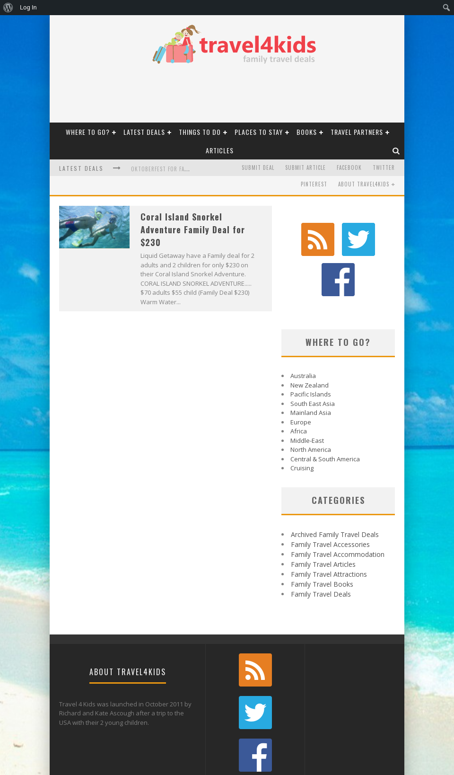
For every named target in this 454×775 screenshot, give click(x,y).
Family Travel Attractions (329, 531)
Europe (300, 379)
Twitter (384, 167)
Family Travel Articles (323, 521)
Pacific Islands (310, 351)
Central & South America (325, 416)
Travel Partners (357, 132)
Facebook (349, 167)
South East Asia (312, 360)
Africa (298, 388)
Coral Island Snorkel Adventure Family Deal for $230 (192, 229)
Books (307, 132)
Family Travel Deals (321, 550)
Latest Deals (144, 132)
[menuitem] (8, 7)
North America (310, 406)
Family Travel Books (322, 541)
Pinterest (314, 184)
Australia (303, 332)
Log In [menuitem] (28, 7)
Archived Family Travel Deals (335, 491)
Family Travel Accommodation (337, 511)
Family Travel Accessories (330, 501)
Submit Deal (258, 167)
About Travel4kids (363, 184)
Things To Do (200, 132)
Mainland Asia (310, 369)
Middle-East (307, 397)
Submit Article (305, 167)
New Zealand (309, 342)
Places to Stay (259, 132)
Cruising (302, 425)
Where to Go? (88, 132)
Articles (220, 150)
